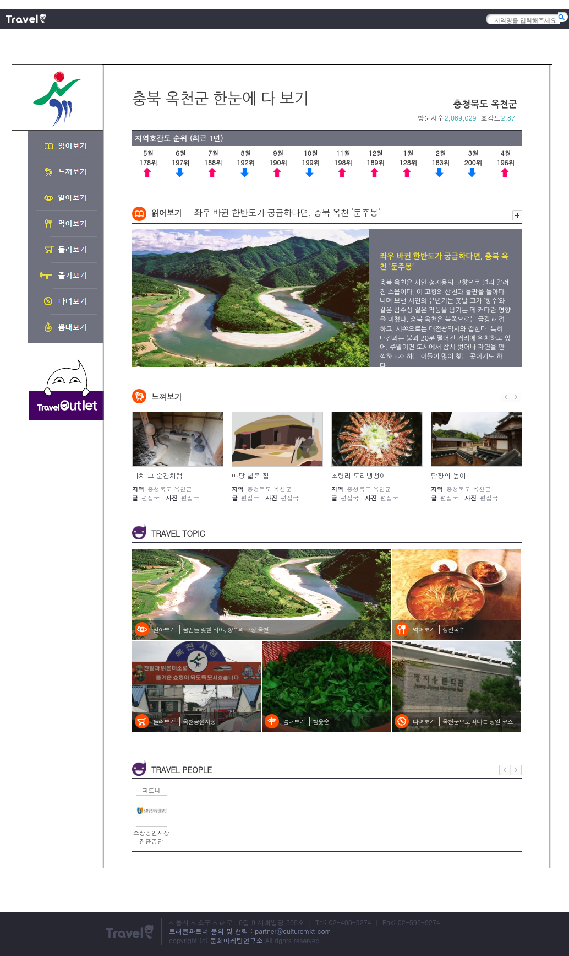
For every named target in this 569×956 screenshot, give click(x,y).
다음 (516, 397)
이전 (505, 397)
